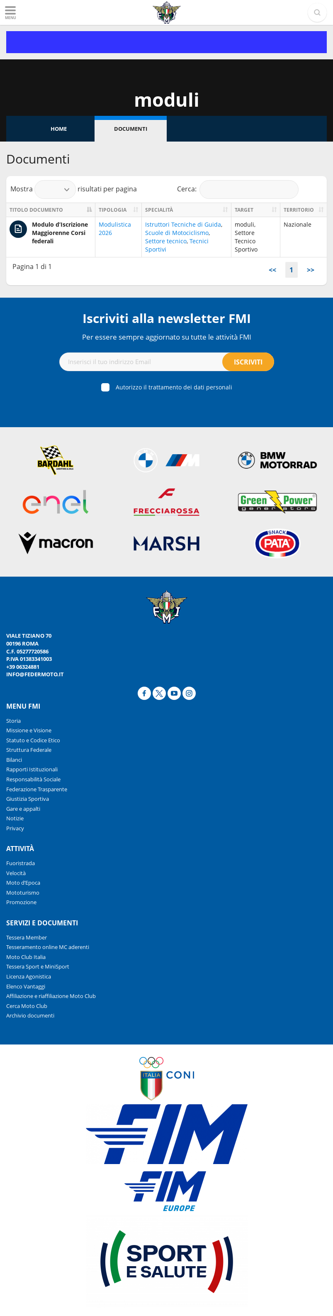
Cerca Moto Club (26, 1006)
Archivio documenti (30, 1015)
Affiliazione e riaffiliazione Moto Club (51, 996)
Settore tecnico (166, 241)
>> (310, 269)
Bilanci (14, 759)
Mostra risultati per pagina (73, 189)
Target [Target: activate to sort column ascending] (244, 209)
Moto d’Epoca (23, 882)
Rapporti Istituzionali (32, 769)
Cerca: (238, 189)
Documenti (130, 128)
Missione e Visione (28, 730)
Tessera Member (26, 937)
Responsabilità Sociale (33, 779)
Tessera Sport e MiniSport (37, 966)
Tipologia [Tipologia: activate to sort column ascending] (112, 209)
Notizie (15, 818)
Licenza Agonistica (28, 976)
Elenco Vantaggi (25, 986)
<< (272, 269)
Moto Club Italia (26, 957)
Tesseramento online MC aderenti (47, 947)
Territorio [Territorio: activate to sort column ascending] (299, 209)
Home (59, 128)
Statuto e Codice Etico (33, 740)
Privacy (15, 828)
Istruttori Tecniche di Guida (183, 224)
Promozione (21, 902)
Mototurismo (22, 892)
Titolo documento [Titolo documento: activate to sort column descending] (36, 209)
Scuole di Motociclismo (177, 233)
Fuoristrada (20, 863)
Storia (13, 720)
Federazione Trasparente (36, 789)
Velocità (16, 873)
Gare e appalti (23, 808)
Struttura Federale (28, 749)
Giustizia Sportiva (27, 798)
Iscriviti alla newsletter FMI (167, 318)
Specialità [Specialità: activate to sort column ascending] (159, 209)
